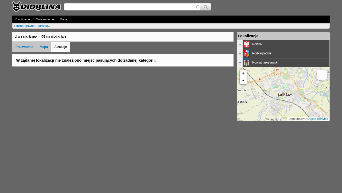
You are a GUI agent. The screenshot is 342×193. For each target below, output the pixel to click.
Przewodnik (24, 47)
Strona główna (24, 26)
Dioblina (21, 19)
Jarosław (43, 26)
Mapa (63, 19)
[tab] (283, 44)
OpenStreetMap (317, 118)
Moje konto (43, 19)
